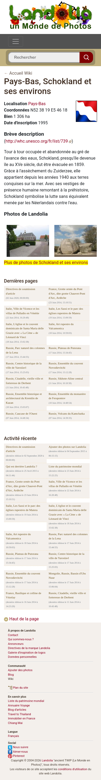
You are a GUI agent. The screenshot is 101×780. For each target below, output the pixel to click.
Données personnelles (22, 657)
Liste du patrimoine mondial (65, 466)
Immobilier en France (21, 718)
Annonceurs (16, 644)
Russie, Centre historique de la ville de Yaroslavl (24, 365)
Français (13, 736)
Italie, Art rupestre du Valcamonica (61, 326)
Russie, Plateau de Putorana (65, 347)
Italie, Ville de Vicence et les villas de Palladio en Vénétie (22, 311)
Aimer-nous (18, 751)
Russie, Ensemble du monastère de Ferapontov (67, 396)
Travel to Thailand (19, 714)
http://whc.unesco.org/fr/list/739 (38, 141)
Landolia (47, 760)
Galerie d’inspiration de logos (26, 652)
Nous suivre (18, 747)
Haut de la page (21, 618)
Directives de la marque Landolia (29, 648)
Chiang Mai (15, 723)
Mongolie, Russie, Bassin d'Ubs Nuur (67, 575)
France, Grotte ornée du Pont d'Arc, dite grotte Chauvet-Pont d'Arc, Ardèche (67, 293)
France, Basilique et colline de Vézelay (23, 595)
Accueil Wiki (20, 73)
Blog (11, 674)
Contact (13, 635)
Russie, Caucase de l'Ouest (21, 413)
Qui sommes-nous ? (21, 639)
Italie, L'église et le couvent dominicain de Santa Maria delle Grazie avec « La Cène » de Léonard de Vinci (25, 330)
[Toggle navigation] (15, 41)
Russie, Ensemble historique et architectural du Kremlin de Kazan (24, 398)
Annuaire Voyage (19, 705)
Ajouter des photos (20, 670)
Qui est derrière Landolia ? (21, 466)
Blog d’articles (17, 709)
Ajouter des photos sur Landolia (67, 446)
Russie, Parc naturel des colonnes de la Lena (25, 350)
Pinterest (16, 756)
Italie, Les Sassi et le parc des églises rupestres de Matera (66, 311)
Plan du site (18, 687)
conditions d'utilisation (72, 769)
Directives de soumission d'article (20, 291)
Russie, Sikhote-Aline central (66, 378)
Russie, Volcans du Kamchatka (67, 413)
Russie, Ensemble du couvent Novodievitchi (66, 365)
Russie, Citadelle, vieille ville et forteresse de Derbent (24, 381)
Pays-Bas (37, 103)
